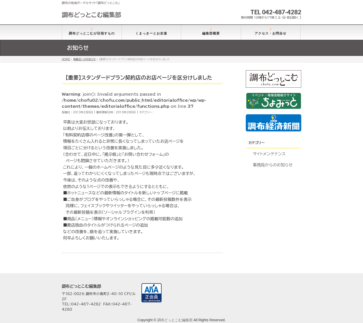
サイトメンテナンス (269, 154)
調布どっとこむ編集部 (91, 15)
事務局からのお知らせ (273, 165)
